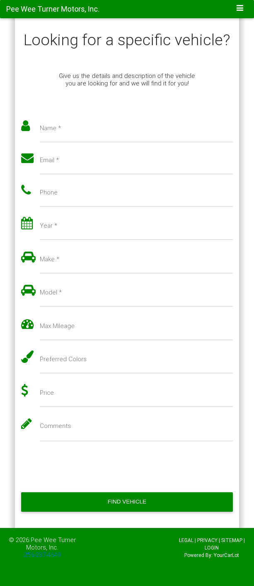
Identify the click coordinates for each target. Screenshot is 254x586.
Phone (49, 192)
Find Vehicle (126, 501)
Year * (48, 225)
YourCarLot (226, 555)
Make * (49, 259)
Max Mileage (57, 326)
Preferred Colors (63, 359)
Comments (55, 426)
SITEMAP (231, 540)
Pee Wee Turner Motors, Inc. (51, 543)
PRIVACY (207, 540)
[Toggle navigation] (240, 8)
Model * (51, 292)
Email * (49, 160)
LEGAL (186, 540)
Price (47, 392)
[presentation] (84, 467)
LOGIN (212, 548)
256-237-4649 (42, 555)
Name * (50, 128)
